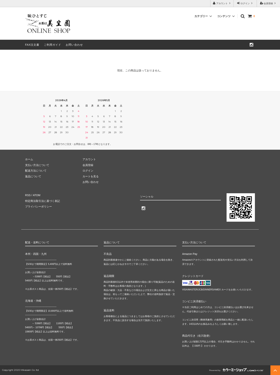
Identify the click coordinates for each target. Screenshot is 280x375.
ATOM (36, 195)
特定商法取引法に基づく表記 (42, 200)
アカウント (222, 3)
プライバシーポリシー (38, 206)
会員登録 (268, 3)
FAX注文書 (32, 44)
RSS (28, 195)
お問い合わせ (74, 44)
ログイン (245, 3)
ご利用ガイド (52, 44)
